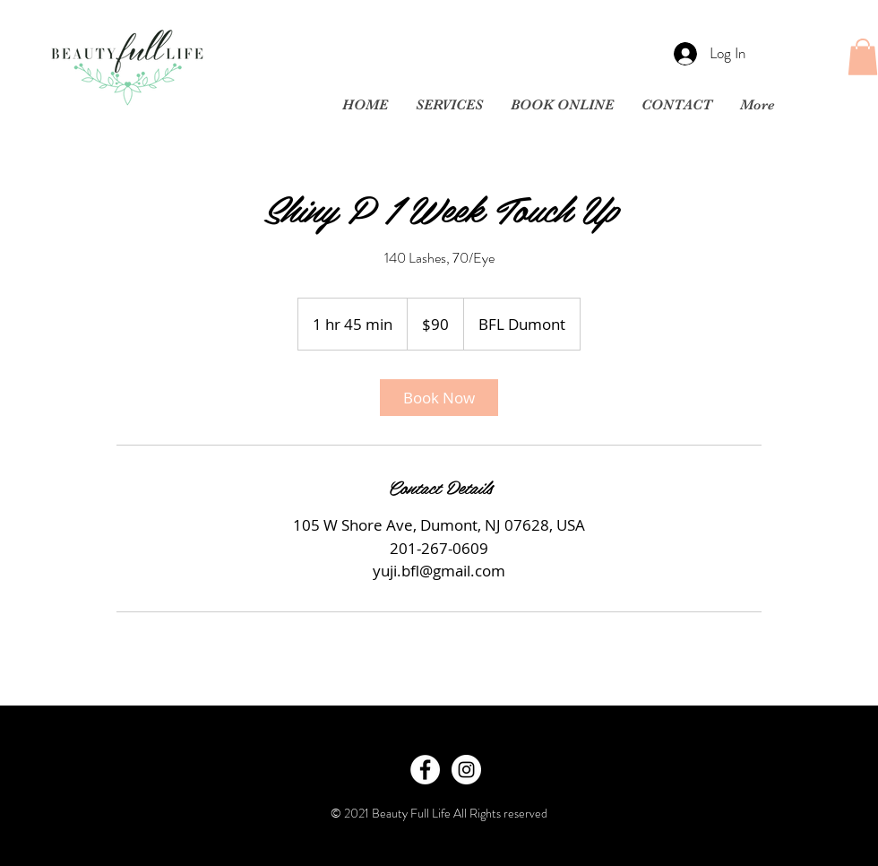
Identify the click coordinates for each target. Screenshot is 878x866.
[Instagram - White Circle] (466, 769)
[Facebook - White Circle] (425, 769)
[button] (863, 57)
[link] (439, 397)
